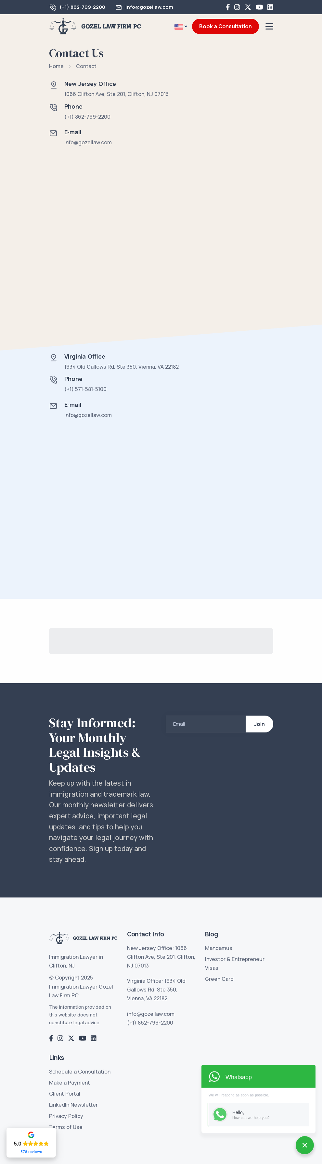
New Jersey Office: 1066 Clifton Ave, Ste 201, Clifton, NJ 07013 (161, 956)
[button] (180, 26)
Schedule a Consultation (79, 1071)
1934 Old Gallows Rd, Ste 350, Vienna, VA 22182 (121, 366)
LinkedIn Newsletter (73, 1104)
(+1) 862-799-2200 (82, 7)
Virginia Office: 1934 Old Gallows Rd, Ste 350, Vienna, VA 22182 (156, 989)
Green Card (219, 978)
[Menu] (269, 26)
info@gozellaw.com (149, 7)
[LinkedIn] (270, 7)
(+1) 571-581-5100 (85, 389)
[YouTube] (259, 7)
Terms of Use (66, 1127)
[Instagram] (237, 7)
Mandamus (218, 948)
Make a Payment (69, 1082)
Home (56, 66)
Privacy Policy (66, 1116)
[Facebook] (228, 7)
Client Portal (64, 1093)
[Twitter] (248, 7)
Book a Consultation (225, 26)
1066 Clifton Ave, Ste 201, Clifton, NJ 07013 (116, 94)
